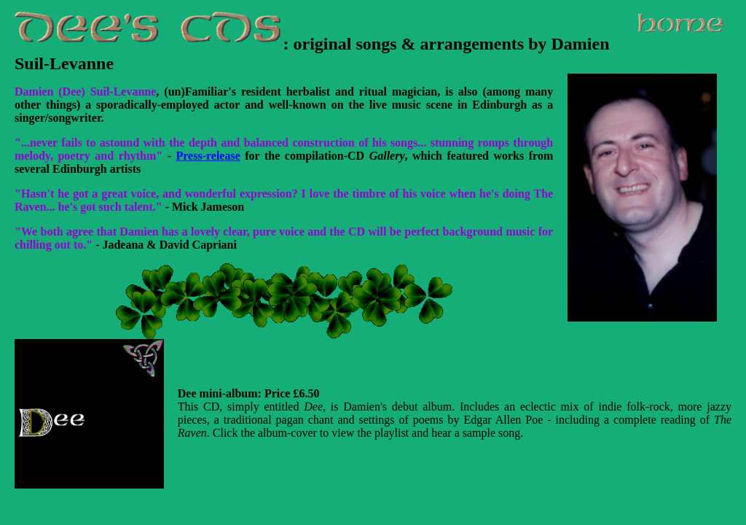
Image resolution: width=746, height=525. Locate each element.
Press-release (208, 155)
